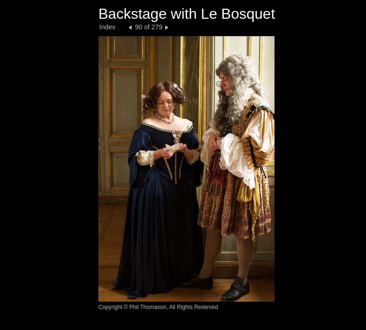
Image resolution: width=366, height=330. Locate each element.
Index (107, 27)
